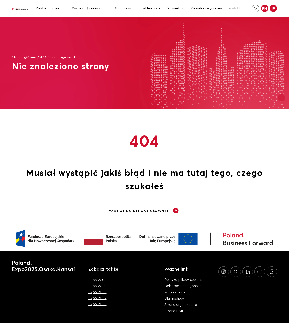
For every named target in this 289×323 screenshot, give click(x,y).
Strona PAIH (174, 310)
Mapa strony (174, 292)
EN (264, 8)
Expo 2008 (97, 279)
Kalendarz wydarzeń (206, 8)
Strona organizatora (180, 304)
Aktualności (151, 8)
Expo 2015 (97, 291)
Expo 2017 (97, 298)
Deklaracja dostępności (183, 285)
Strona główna (24, 57)
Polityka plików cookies (183, 279)
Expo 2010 (97, 285)
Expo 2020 (97, 304)
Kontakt (234, 8)
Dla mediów (175, 8)
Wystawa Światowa (86, 8)
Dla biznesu (122, 8)
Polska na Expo (47, 8)
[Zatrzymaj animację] (281, 97)
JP (273, 8)
